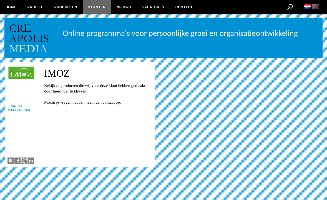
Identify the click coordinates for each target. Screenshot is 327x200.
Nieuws (124, 7)
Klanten (96, 7)
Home (11, 7)
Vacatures (153, 7)
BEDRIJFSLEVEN (18, 109)
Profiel (35, 7)
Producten (65, 7)
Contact (184, 7)
